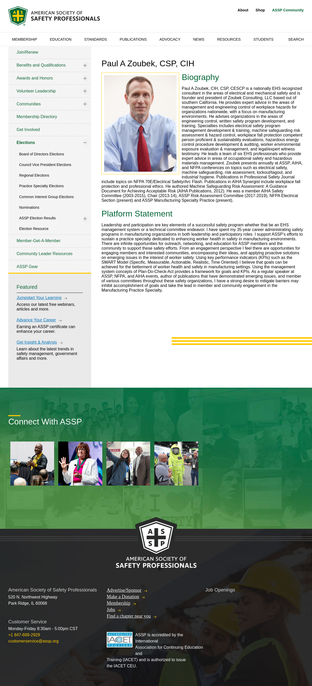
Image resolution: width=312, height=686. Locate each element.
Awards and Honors (35, 78)
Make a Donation (123, 596)
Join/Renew (27, 52)
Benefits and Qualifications (41, 65)
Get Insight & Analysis (37, 342)
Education (60, 39)
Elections (26, 142)
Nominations (29, 207)
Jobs (111, 609)
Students (263, 39)
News (198, 39)
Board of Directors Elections (41, 154)
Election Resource (34, 229)
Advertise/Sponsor (124, 590)
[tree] (49, 159)
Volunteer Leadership (36, 91)
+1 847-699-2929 (24, 635)
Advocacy (169, 39)
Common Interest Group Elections (46, 197)
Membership (24, 39)
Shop (260, 10)
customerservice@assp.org (33, 641)
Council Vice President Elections (45, 165)
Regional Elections (34, 175)
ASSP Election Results (37, 218)
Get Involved (28, 129)
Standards (95, 39)
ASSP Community (288, 10)
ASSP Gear (27, 266)
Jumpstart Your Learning (39, 297)
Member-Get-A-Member (39, 241)
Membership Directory (37, 116)
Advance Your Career (36, 320)
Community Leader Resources (44, 253)
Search (296, 39)
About (243, 10)
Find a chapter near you (129, 616)
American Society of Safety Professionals (54, 16)
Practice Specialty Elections (41, 186)
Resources (229, 39)
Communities (29, 104)
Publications (133, 39)
